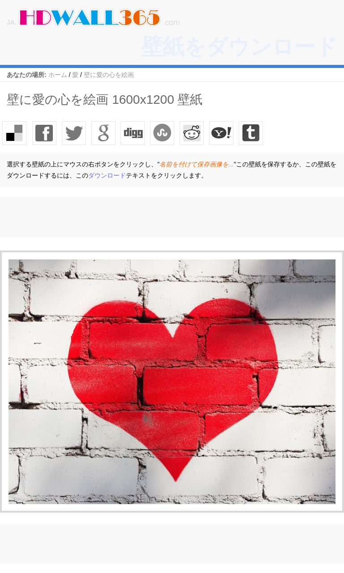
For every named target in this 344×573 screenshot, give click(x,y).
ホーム (57, 74)
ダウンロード (107, 175)
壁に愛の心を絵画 (109, 74)
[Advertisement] (163, 217)
